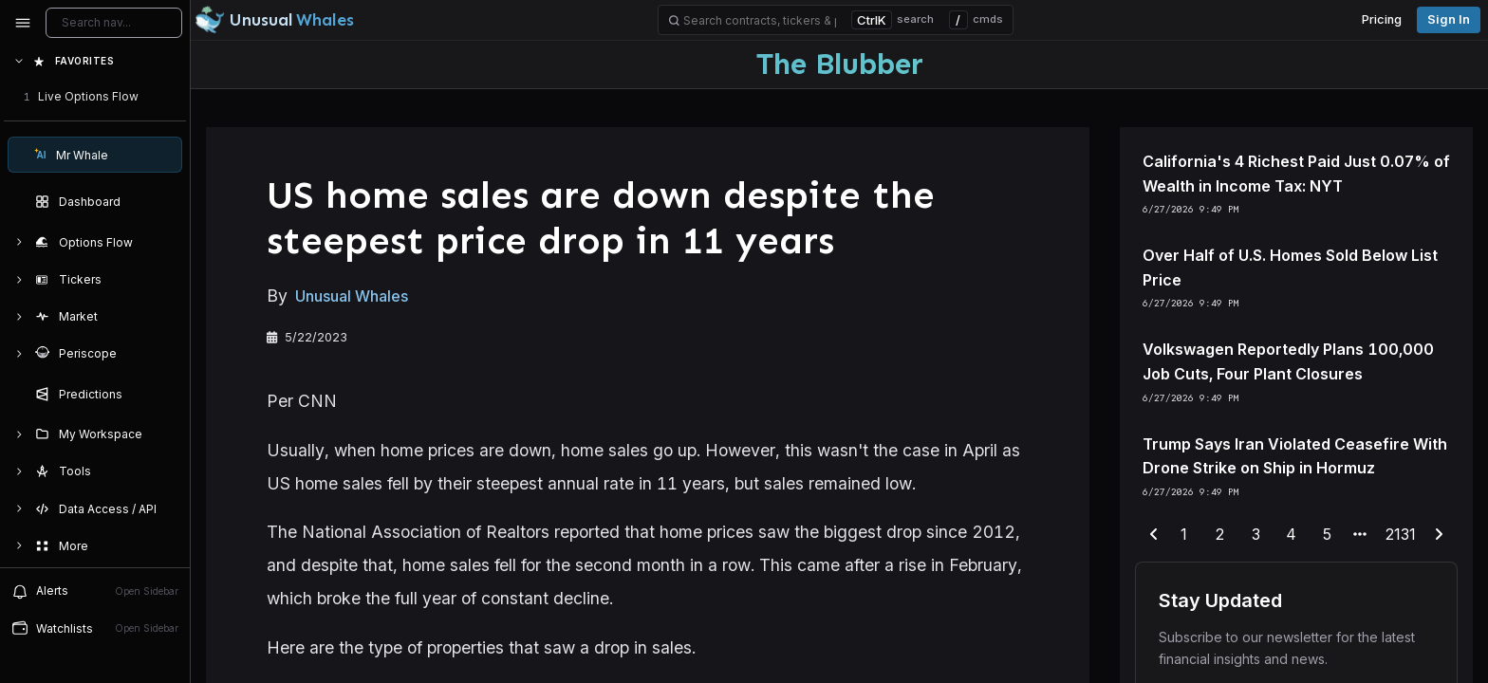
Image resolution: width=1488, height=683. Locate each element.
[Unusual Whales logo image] (274, 20)
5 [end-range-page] (1327, 534)
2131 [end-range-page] (1401, 534)
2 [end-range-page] (1220, 534)
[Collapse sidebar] (23, 23)
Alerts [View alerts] (94, 590)
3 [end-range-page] (1256, 534)
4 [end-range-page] (1291, 534)
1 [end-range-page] (1184, 534)
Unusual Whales (351, 295)
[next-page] (1438, 535)
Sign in (1448, 19)
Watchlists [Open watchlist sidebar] (94, 628)
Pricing (1382, 19)
